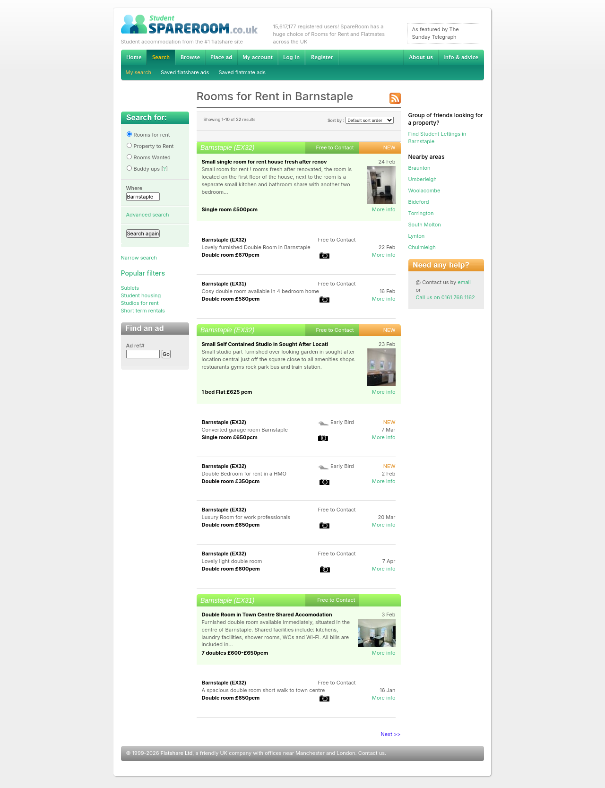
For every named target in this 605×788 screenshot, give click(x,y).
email (464, 282)
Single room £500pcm (230, 209)
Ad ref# (135, 345)
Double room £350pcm (231, 481)
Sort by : (361, 120)
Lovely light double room (232, 561)
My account (257, 57)
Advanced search (147, 214)
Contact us (371, 753)
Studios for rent (140, 303)
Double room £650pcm (231, 524)
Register (322, 57)
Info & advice (461, 57)
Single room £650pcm (230, 437)
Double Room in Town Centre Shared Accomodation (267, 614)
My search (139, 72)
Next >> (391, 734)
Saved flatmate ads (241, 72)
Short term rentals (143, 310)
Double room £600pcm (231, 568)
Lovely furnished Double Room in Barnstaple (256, 247)
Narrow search (139, 257)
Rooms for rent (148, 134)
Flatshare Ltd (177, 753)
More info (384, 209)
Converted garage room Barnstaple (245, 429)
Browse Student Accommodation (190, 57)
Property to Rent (150, 146)
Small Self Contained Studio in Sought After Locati (265, 344)
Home (134, 57)
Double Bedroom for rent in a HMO (244, 473)
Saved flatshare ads (185, 72)
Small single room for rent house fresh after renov (264, 161)
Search (161, 57)
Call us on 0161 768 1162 (445, 297)
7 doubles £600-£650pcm (235, 652)
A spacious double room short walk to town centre (263, 690)
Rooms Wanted (148, 157)
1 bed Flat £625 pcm (227, 392)
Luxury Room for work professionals (246, 517)
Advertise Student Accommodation (221, 57)
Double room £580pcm (231, 298)
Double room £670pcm (230, 254)
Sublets (130, 288)
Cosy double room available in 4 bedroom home (260, 291)
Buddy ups (143, 168)
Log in (291, 57)
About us (420, 57)
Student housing (141, 295)
